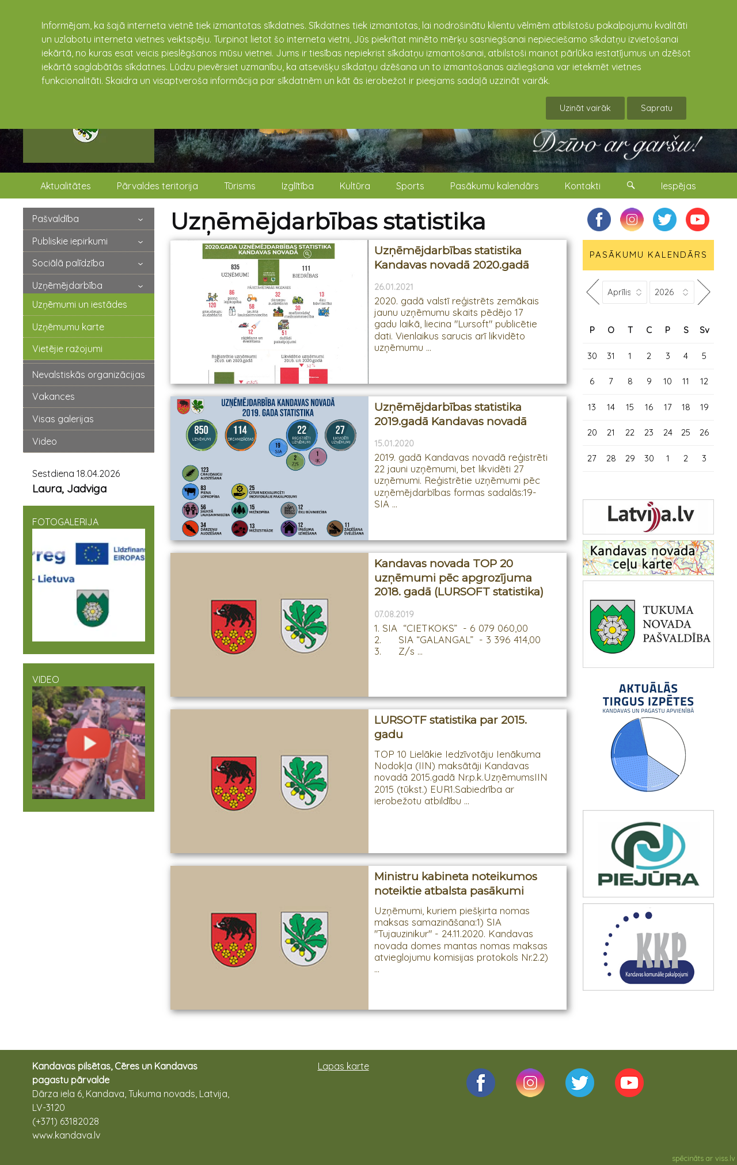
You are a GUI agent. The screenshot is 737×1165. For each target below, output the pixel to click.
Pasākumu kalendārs (494, 186)
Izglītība (298, 186)
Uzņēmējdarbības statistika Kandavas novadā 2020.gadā (451, 258)
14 (611, 407)
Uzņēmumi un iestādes (79, 304)
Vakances (53, 396)
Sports (410, 186)
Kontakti (583, 186)
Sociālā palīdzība (68, 263)
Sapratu (657, 107)
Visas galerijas (63, 419)
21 (611, 432)
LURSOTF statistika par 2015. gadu (450, 727)
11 (685, 381)
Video (44, 441)
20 (592, 432)
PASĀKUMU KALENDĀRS (649, 254)
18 (686, 407)
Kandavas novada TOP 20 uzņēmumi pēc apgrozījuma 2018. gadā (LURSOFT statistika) (459, 577)
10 (667, 381)
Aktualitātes (65, 186)
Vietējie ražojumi (67, 348)
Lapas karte (343, 1066)
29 (630, 458)
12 (704, 381)
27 (592, 458)
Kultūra (355, 186)
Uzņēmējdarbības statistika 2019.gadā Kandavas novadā (450, 414)
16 (649, 407)
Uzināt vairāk (585, 107)
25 (685, 432)
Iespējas (678, 186)
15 (630, 407)
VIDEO (88, 736)
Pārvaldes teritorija (157, 186)
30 (592, 355)
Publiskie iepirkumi (70, 241)
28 (611, 458)
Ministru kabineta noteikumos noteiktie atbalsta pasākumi (455, 883)
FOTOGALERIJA (88, 578)
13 (592, 407)
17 (668, 407)
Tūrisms (240, 186)
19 (704, 407)
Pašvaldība (55, 218)
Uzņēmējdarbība (67, 285)
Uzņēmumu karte (68, 327)
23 (649, 432)
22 (630, 432)
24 (668, 432)
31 (611, 355)
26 (704, 432)
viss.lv (725, 1158)
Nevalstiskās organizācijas (88, 374)
